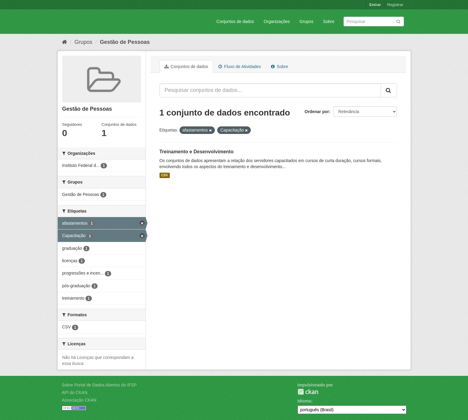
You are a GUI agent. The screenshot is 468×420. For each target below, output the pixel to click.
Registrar (395, 4)
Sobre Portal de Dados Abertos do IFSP (99, 385)
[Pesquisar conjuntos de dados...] (270, 90)
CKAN (308, 392)
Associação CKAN (79, 400)
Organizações (277, 21)
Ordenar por (317, 111)
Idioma (304, 401)
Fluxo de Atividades (239, 66)
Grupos (306, 21)
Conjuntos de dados (235, 21)
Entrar (375, 4)
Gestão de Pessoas (125, 42)
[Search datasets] (374, 21)
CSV (164, 175)
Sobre (328, 21)
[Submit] (398, 21)
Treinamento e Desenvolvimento (197, 151)
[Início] (64, 42)
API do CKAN (75, 392)
